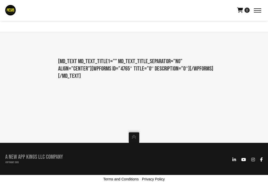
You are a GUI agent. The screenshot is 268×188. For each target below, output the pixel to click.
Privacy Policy (153, 179)
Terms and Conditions (121, 179)
